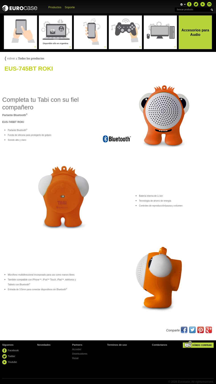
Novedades (44, 344)
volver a (24, 58)
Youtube (12, 362)
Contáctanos (159, 344)
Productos (54, 7)
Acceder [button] (76, 349)
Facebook (13, 350)
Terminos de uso (117, 344)
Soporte (70, 7)
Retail (75, 358)
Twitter (11, 356)
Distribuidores (79, 353)
